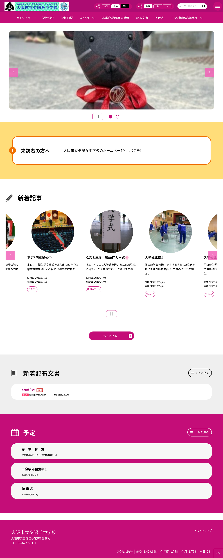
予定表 (159, 17)
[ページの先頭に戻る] (218, 553)
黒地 (125, 6)
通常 (106, 6)
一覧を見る (202, 432)
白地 (115, 6)
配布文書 (142, 17)
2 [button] (117, 116)
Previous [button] (13, 72)
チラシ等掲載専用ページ (187, 17)
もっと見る (110, 335)
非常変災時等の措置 (115, 17)
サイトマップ (204, 531)
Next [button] (209, 72)
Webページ (87, 17)
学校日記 (67, 17)
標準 (148, 6)
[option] (111, 70)
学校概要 (48, 17)
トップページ (28, 17)
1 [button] (110, 116)
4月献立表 (29, 390)
